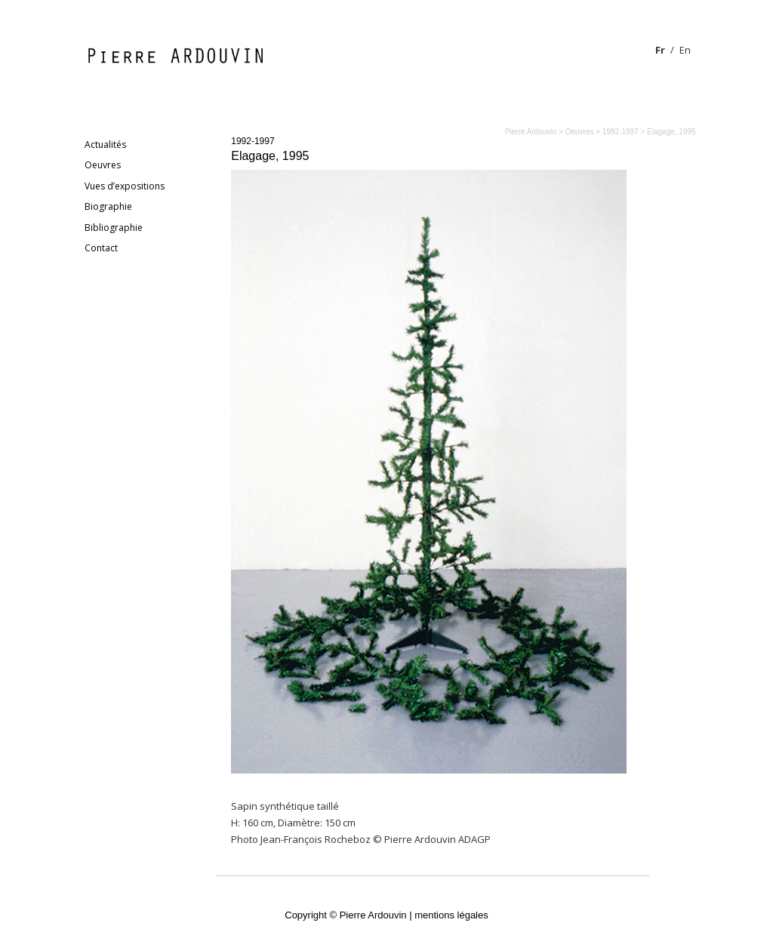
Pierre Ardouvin (530, 132)
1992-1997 (252, 141)
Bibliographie (114, 227)
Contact (101, 247)
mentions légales (451, 915)
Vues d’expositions (125, 186)
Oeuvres (103, 164)
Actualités (105, 144)
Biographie (108, 206)
